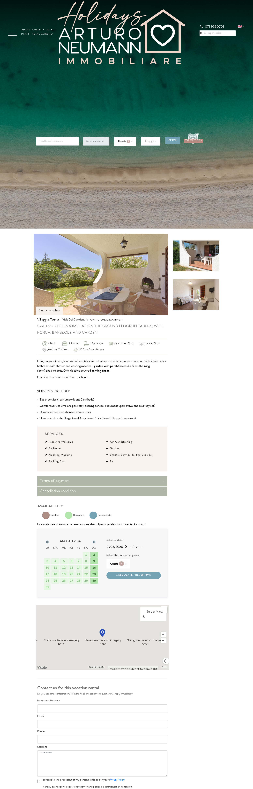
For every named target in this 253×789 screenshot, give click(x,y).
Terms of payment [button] (55, 481)
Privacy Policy (117, 780)
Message (42, 747)
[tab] (102, 481)
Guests (124, 141)
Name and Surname (48, 700)
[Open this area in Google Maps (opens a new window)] (42, 668)
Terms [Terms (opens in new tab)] (164, 667)
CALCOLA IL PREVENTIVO (133, 575)
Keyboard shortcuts (96, 667)
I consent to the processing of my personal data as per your (83, 780)
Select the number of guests (122, 555)
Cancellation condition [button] (58, 491)
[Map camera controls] (166, 661)
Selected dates (114, 540)
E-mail (40, 716)
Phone (41, 731)
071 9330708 (212, 27)
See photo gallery (49, 310)
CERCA (172, 141)
